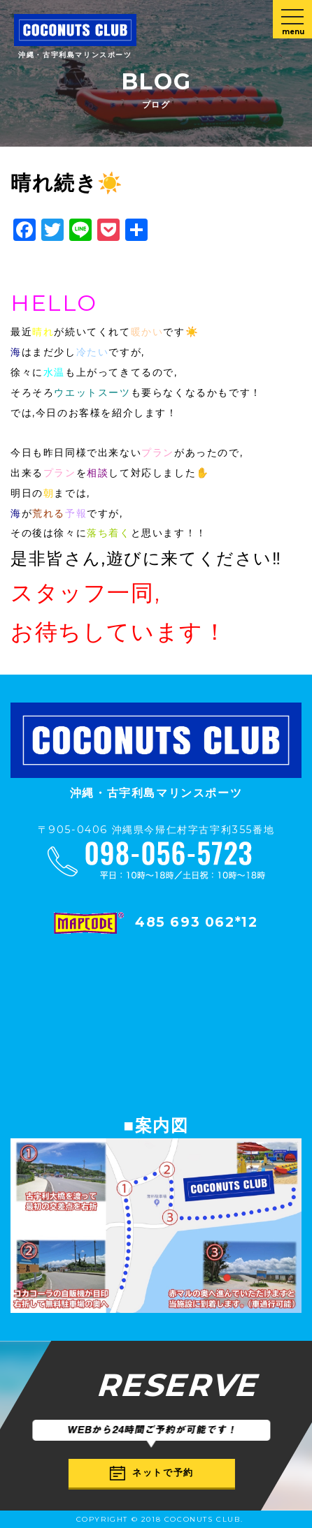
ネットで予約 (152, 1473)
